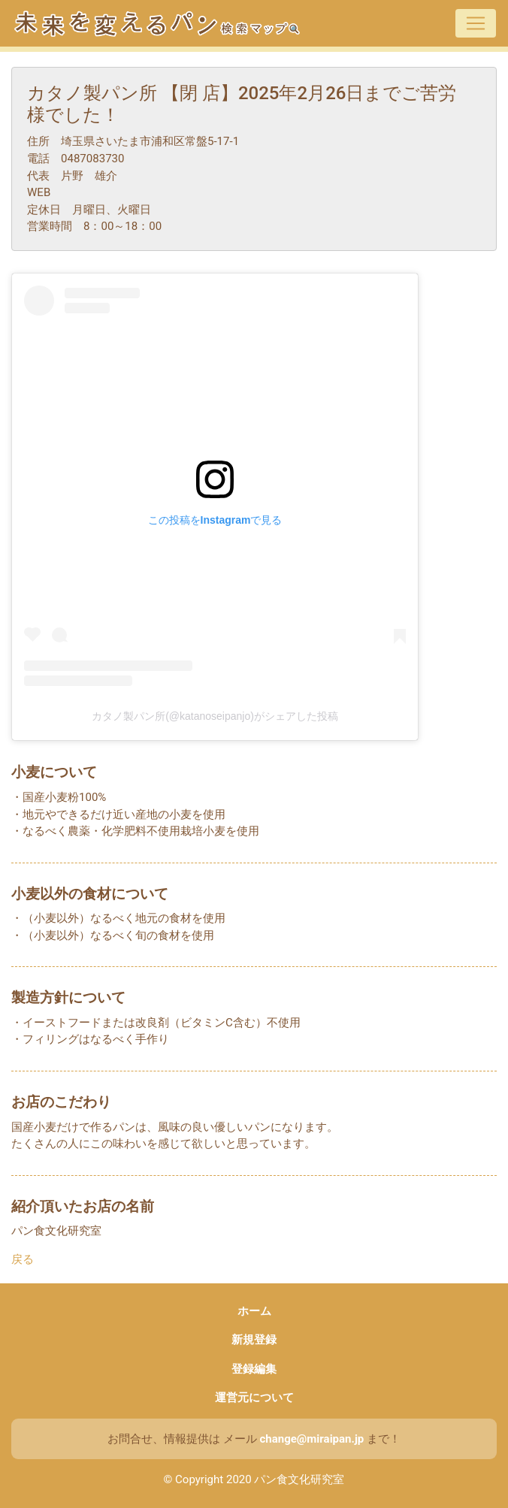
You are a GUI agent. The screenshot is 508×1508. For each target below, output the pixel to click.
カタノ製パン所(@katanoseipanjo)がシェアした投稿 (215, 716)
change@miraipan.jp (311, 1439)
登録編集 (254, 1369)
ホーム (254, 1311)
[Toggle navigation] (475, 23)
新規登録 (254, 1339)
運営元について (254, 1397)
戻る (22, 1259)
